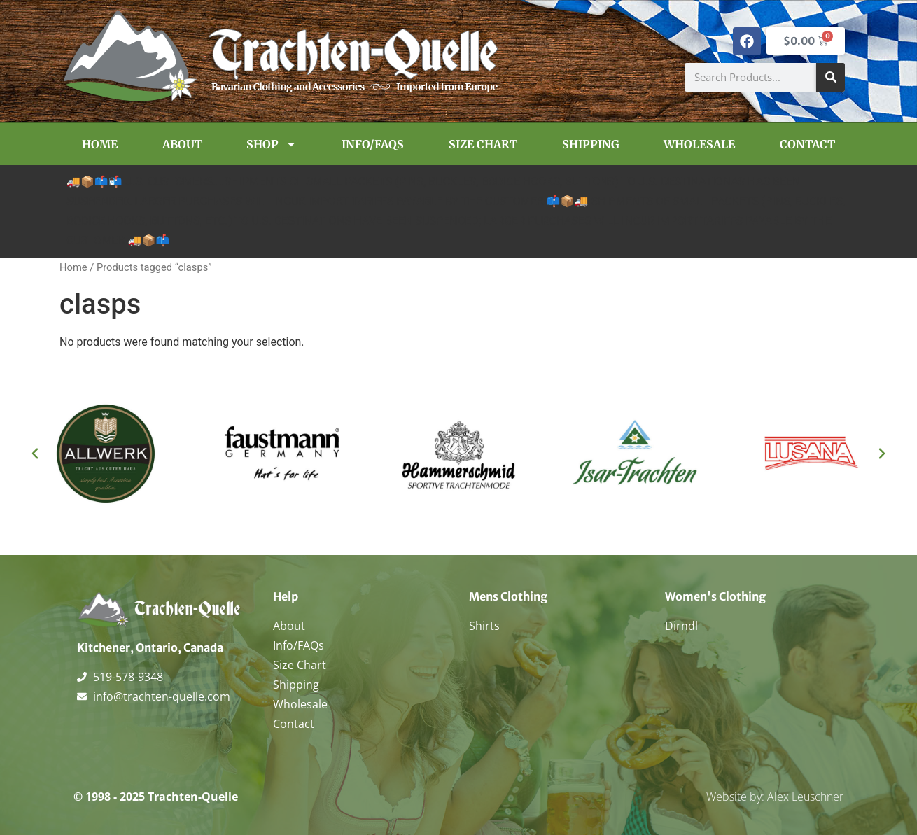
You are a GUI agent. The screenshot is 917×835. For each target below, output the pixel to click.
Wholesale (699, 144)
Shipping (591, 144)
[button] (35, 454)
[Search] (830, 77)
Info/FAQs (373, 144)
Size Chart (483, 144)
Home (100, 144)
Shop (271, 144)
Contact (807, 144)
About (182, 144)
